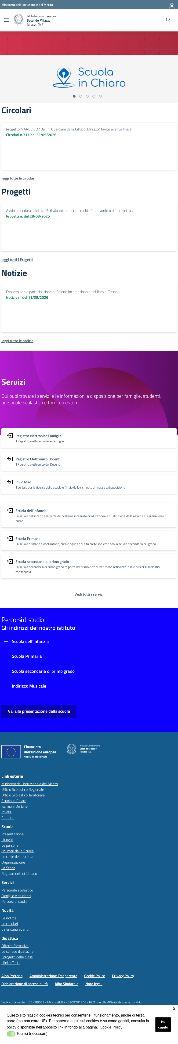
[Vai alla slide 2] (80, 96)
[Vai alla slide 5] (100, 96)
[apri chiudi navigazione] (6, 20)
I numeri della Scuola (17, 851)
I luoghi (7, 839)
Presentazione (12, 834)
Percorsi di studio (14, 901)
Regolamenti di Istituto (19, 873)
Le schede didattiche (17, 951)
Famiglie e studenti (16, 896)
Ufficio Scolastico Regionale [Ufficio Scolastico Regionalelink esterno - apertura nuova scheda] (22, 789)
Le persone (9, 845)
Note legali (93, 984)
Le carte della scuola (17, 856)
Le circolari (9, 923)
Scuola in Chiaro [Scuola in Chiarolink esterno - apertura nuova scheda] (13, 800)
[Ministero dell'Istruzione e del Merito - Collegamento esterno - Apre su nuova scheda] (27, 4)
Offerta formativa (15, 945)
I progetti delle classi (17, 957)
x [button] (174, 1008)
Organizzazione (13, 862)
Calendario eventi (15, 929)
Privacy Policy (123, 976)
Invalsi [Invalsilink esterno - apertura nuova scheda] (6, 812)
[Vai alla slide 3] (87, 96)
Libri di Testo (10, 962)
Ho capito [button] (163, 1024)
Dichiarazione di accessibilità (24, 984)
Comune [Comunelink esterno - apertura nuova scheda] (7, 817)
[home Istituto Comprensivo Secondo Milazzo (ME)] (35, 20)
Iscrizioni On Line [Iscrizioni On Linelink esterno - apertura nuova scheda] (14, 806)
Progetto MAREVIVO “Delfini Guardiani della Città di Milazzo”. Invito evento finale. (69, 129)
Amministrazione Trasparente (53, 976)
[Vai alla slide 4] (93, 96)
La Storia (8, 868)
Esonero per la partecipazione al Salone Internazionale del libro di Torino (61, 291)
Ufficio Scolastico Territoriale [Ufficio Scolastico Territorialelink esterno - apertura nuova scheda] (23, 795)
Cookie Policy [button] (111, 1027)
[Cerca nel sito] (168, 20)
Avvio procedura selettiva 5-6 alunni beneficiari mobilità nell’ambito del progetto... (69, 210)
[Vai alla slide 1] (74, 96)
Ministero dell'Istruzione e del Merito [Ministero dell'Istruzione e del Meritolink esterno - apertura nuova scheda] (29, 784)
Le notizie (8, 918)
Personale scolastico (17, 890)
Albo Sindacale (66, 984)
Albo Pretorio (11, 976)
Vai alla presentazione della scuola (39, 711)
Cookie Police (94, 976)
